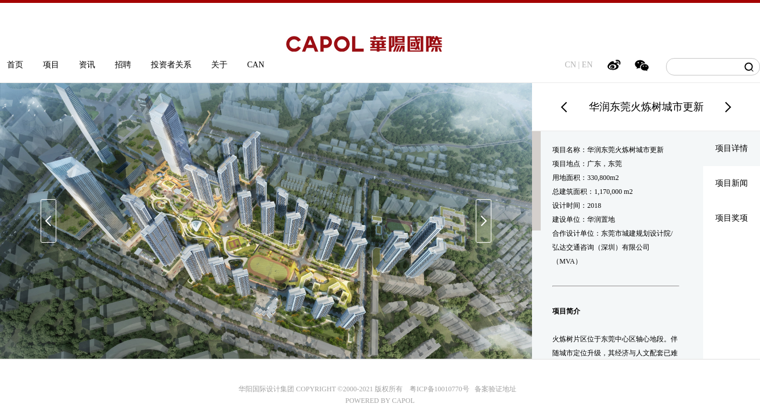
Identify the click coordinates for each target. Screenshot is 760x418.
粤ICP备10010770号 (439, 389)
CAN (256, 64)
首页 (15, 64)
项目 (51, 64)
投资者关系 (171, 64)
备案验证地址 (492, 389)
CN (570, 64)
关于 (219, 64)
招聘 (123, 64)
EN (587, 64)
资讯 (87, 64)
